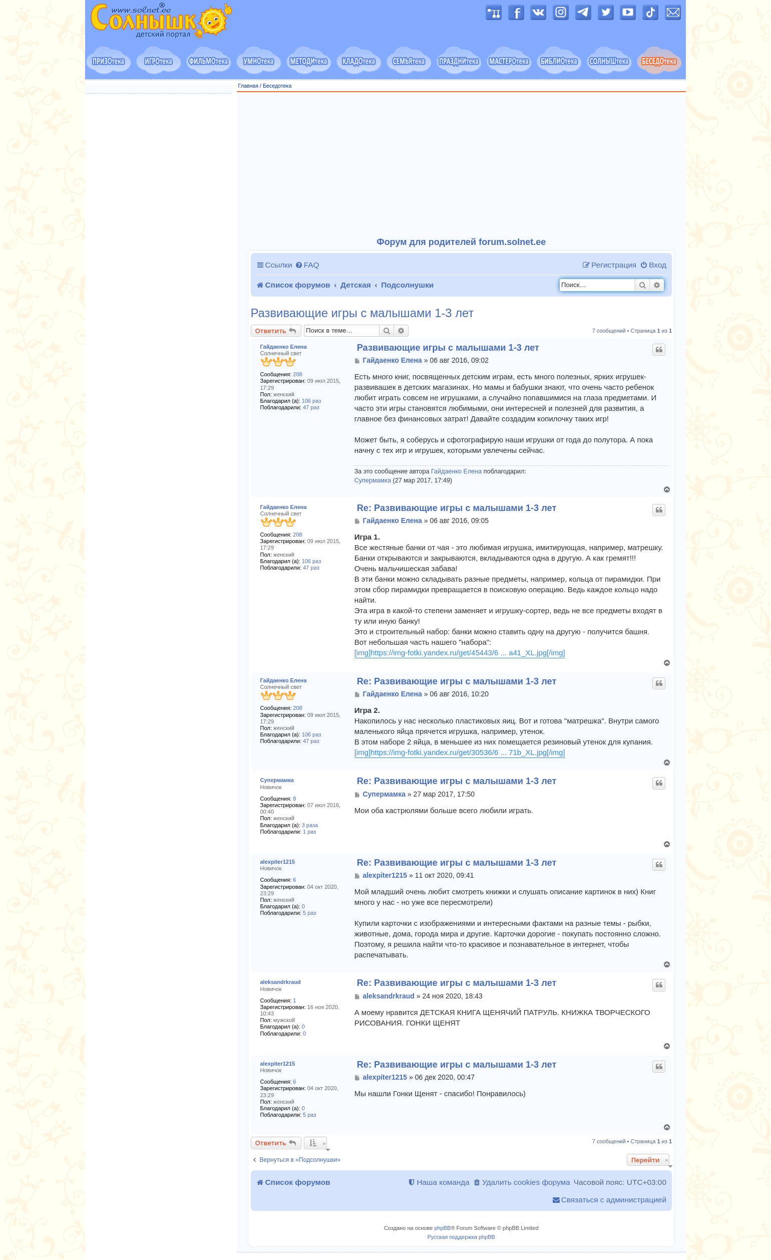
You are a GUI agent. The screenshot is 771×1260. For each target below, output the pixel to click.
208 (297, 374)
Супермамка (372, 480)
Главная (248, 86)
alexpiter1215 (277, 862)
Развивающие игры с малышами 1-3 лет (362, 313)
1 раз (309, 832)
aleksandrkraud (280, 982)
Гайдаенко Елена (283, 347)
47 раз (311, 407)
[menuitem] (307, 265)
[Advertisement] (461, 165)
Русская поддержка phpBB (461, 1237)
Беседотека (277, 86)
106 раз (311, 401)
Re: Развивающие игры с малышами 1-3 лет (457, 508)
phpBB (442, 1228)
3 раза (310, 825)
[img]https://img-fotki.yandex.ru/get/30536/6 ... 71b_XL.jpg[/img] (459, 752)
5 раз (309, 913)
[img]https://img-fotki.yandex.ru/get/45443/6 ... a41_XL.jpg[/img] (459, 652)
